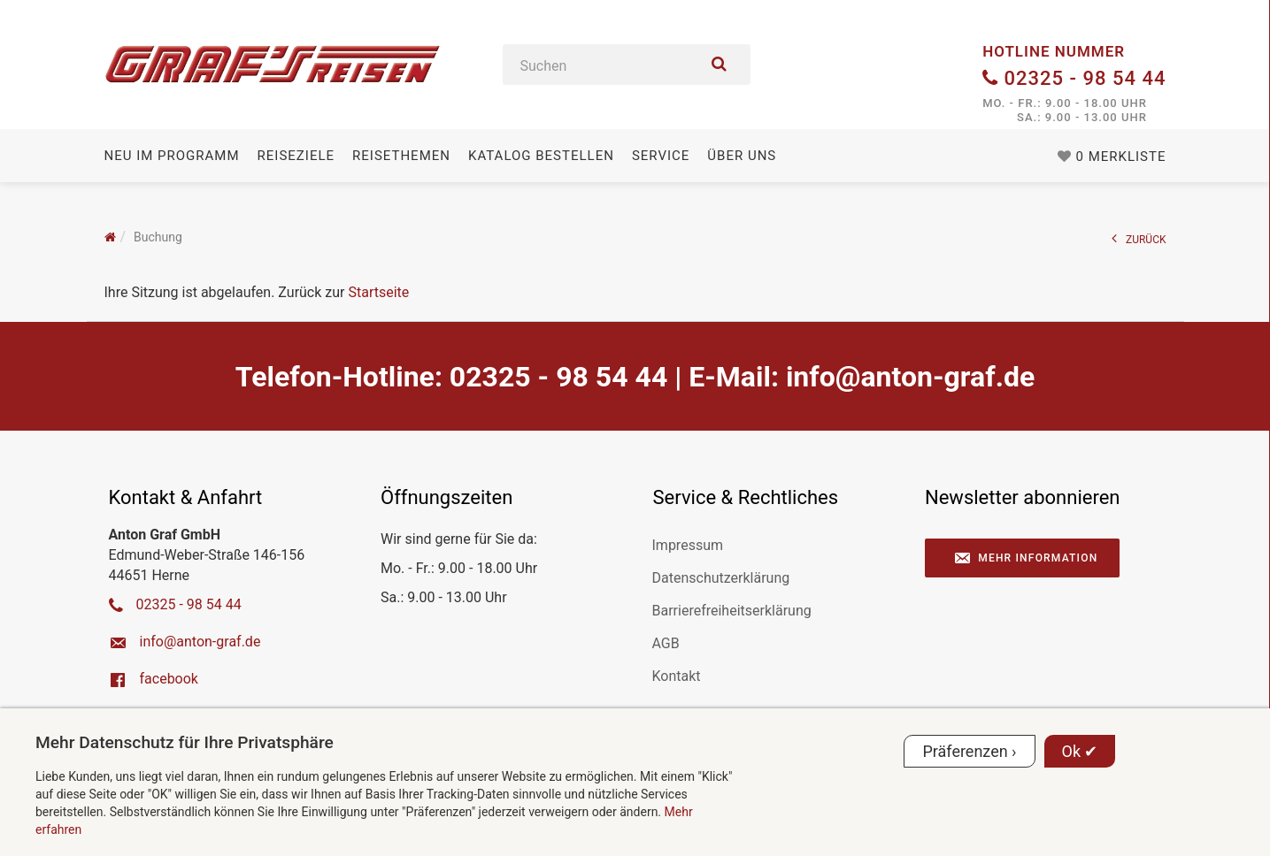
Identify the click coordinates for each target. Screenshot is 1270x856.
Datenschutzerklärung (721, 577)
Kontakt (676, 676)
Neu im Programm (172, 156)
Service (660, 156)
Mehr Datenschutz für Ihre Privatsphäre (184, 742)
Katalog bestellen (541, 156)
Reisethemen (401, 156)
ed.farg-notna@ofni (910, 377)
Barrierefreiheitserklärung (732, 610)
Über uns (741, 156)
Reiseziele (296, 156)
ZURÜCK (1139, 238)
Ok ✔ (1080, 751)
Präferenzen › (969, 751)
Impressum (688, 545)
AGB (666, 643)
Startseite (378, 292)
